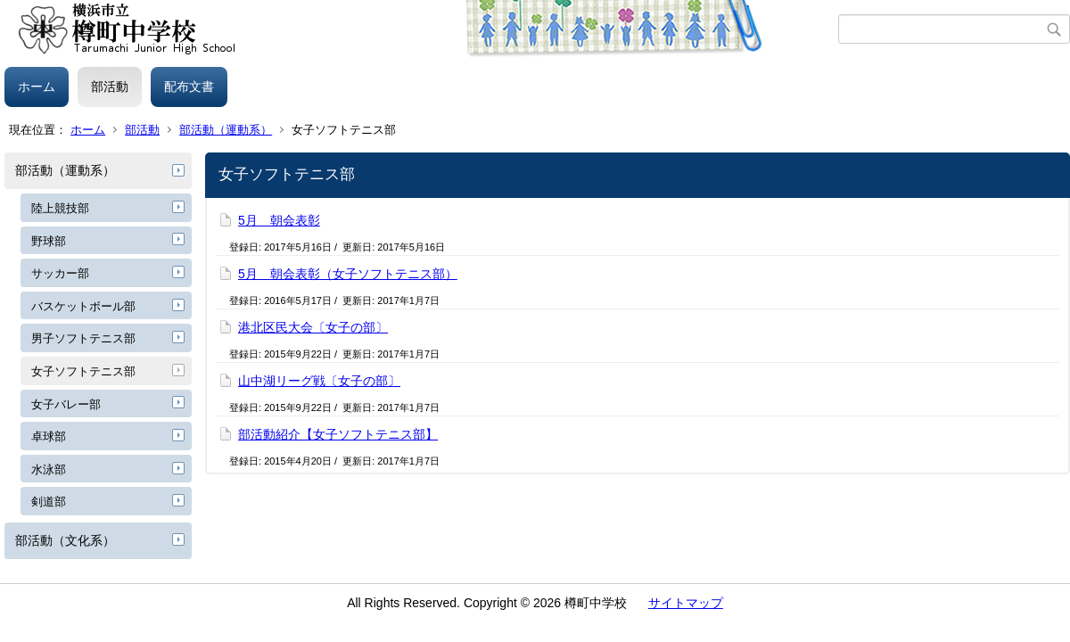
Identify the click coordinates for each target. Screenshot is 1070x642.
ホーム (36, 86)
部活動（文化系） (65, 540)
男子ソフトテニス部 (83, 338)
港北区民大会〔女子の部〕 (313, 327)
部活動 (109, 86)
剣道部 (48, 501)
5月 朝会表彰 (279, 220)
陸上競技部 (60, 208)
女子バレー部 (66, 404)
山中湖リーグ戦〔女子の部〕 (319, 381)
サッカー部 (60, 273)
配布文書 (189, 86)
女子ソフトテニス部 (83, 371)
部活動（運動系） (225, 129)
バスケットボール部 (83, 306)
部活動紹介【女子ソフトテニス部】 (338, 434)
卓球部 (48, 436)
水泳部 (48, 469)
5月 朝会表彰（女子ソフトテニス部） (347, 274)
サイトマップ (685, 603)
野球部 (48, 241)
